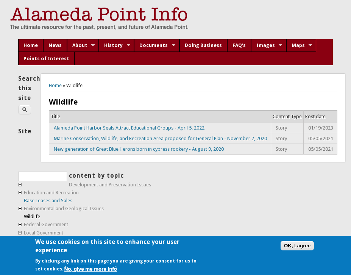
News (55, 45)
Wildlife (32, 216)
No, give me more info (90, 269)
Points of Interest (46, 58)
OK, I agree (297, 245)
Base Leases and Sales (48, 200)
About (81, 45)
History (114, 45)
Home (30, 45)
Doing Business (203, 45)
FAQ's (239, 45)
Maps (299, 45)
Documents (154, 45)
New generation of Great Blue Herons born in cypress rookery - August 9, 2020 (139, 149)
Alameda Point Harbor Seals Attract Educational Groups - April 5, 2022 (129, 128)
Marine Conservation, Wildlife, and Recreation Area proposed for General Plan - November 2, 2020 (160, 138)
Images (266, 45)
